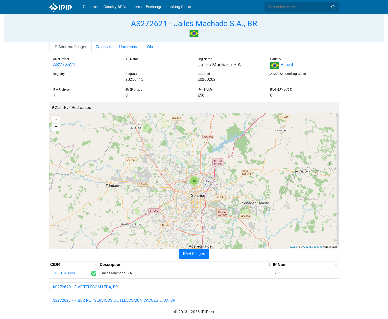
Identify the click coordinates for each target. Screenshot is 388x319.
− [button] (56, 127)
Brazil (281, 65)
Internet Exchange (146, 6)
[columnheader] (74, 264)
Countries (91, 6)
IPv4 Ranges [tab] (194, 253)
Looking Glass (178, 6)
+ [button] (56, 119)
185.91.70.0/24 (63, 273)
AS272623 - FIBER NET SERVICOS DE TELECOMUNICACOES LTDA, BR (113, 300)
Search (333, 7)
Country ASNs (115, 6)
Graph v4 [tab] (103, 46)
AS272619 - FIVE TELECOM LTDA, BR (85, 287)
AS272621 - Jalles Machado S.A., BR (194, 23)
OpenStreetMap (313, 246)
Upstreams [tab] (128, 46)
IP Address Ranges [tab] (70, 46)
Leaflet (294, 246)
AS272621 (64, 65)
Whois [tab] (152, 46)
